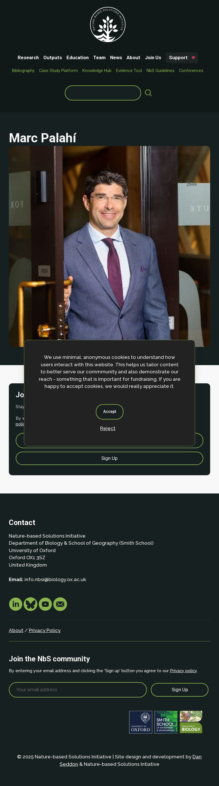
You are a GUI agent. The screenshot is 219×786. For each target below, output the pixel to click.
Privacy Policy (44, 630)
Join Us (153, 57)
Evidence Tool (129, 70)
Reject (107, 428)
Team (99, 57)
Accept (109, 411)
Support (178, 57)
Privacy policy (183, 670)
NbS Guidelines (161, 70)
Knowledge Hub (96, 70)
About (133, 57)
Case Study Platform (58, 70)
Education (77, 57)
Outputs (52, 57)
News (116, 57)
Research (28, 57)
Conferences (191, 70)
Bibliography (23, 70)
